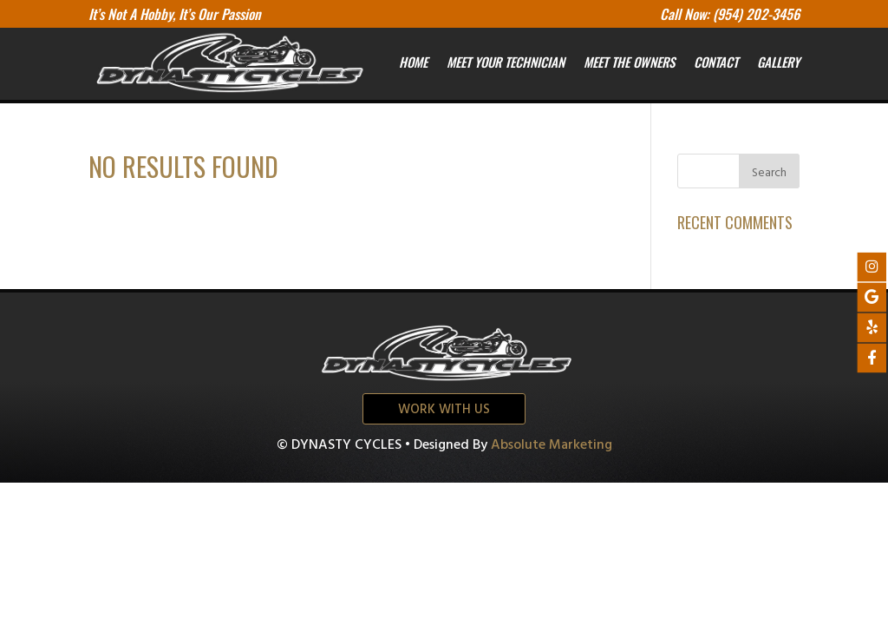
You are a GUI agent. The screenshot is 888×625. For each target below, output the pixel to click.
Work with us (444, 409)
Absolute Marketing (551, 445)
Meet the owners (629, 61)
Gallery (778, 61)
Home (413, 61)
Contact (716, 61)
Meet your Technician (506, 61)
